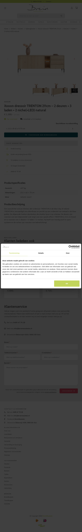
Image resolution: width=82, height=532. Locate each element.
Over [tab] (68, 253)
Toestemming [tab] (14, 253)
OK (67, 283)
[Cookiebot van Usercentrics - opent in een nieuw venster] (70, 246)
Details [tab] (41, 253)
